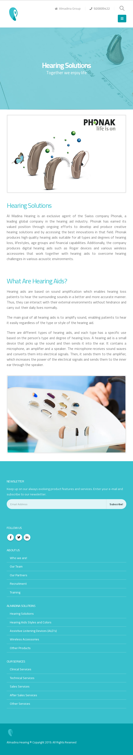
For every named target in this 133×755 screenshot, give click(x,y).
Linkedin (27, 537)
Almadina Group (68, 8)
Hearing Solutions (22, 613)
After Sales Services (23, 695)
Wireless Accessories (24, 639)
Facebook (10, 537)
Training (15, 592)
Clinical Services (20, 669)
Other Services (20, 703)
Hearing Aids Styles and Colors (31, 622)
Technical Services (22, 678)
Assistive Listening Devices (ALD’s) (34, 631)
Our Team (16, 566)
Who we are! (18, 558)
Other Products (20, 648)
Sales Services (20, 686)
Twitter (18, 537)
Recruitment (18, 583)
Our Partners (19, 575)
